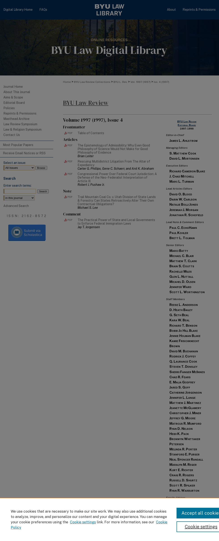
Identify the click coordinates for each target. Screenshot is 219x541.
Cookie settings (83, 522)
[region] (109, 519)
